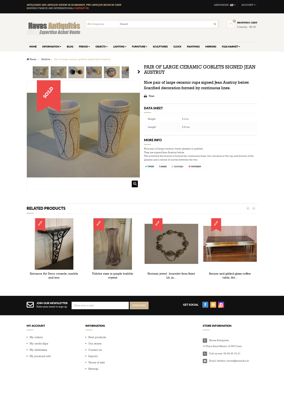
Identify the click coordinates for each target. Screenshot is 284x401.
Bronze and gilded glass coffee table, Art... (230, 275)
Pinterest (195, 166)
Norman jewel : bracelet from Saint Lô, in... (171, 275)
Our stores (94, 343)
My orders (36, 337)
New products (97, 337)
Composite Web (59, 393)
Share (163, 166)
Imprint (93, 356)
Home (31, 59)
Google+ (178, 166)
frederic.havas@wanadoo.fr (233, 360)
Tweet (149, 166)
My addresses (38, 350)
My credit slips (39, 343)
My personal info (40, 356)
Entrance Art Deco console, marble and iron (54, 275)
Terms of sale (96, 362)
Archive (45, 59)
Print (151, 96)
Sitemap (93, 368)
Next (138, 72)
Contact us (95, 350)
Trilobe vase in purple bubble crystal (112, 275)
